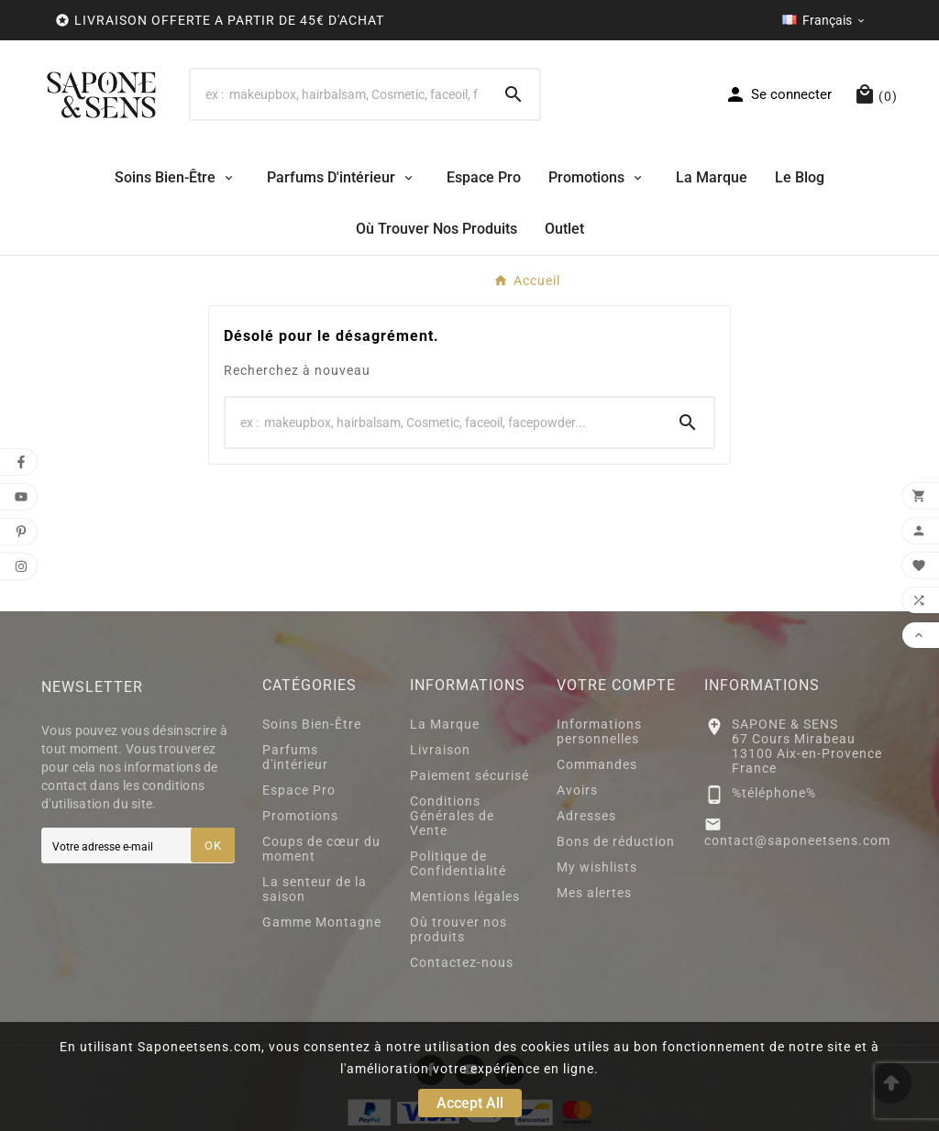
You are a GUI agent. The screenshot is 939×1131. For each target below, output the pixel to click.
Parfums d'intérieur (295, 757)
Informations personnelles (599, 731)
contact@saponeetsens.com (797, 840)
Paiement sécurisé (469, 775)
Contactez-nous (462, 962)
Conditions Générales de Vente (452, 816)
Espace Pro (299, 790)
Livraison (440, 749)
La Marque (445, 724)
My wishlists (597, 867)
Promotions (300, 815)
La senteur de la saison (314, 889)
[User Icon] (778, 94)
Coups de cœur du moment (321, 848)
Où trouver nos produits (458, 929)
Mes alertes (594, 892)
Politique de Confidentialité (458, 863)
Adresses (586, 815)
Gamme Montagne (321, 922)
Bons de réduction (616, 841)
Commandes (597, 764)
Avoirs (577, 790)
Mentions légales (465, 896)
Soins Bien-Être (311, 724)
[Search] (339, 94)
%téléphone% (774, 792)
